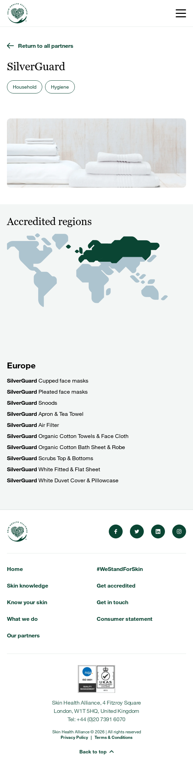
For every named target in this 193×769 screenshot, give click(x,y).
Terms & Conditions (113, 737)
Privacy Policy (74, 737)
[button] (96, 747)
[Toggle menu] (181, 13)
